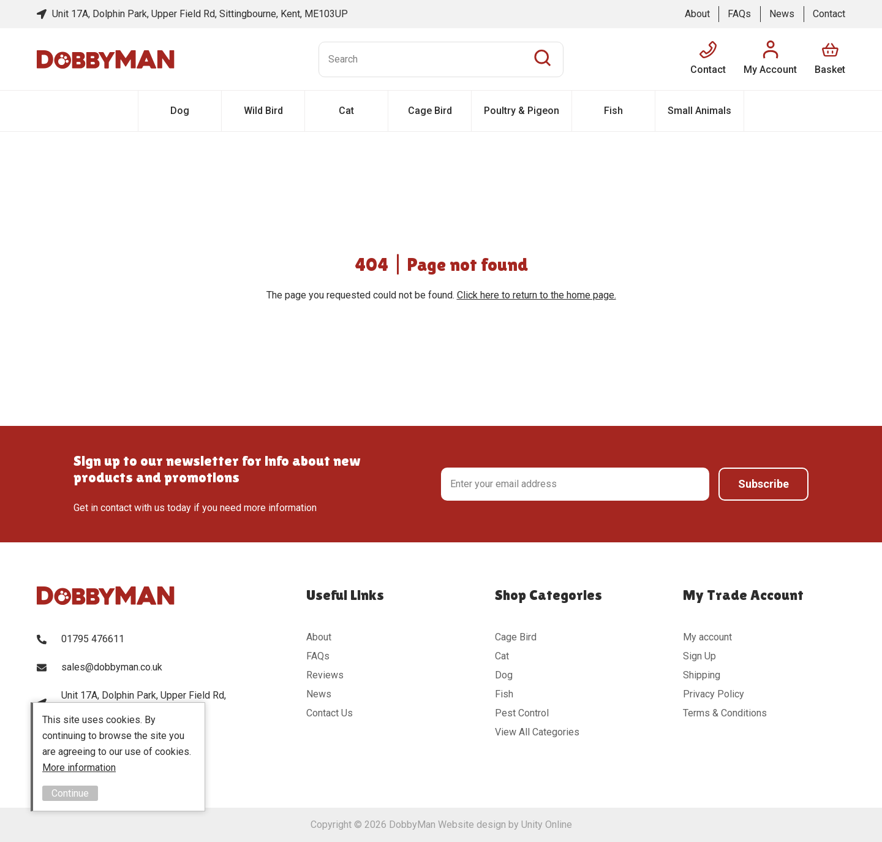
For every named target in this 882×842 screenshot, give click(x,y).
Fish (613, 110)
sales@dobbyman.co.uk (111, 667)
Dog (179, 110)
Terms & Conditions (725, 713)
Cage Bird (430, 110)
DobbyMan (106, 59)
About (697, 14)
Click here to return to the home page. (536, 295)
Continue (70, 793)
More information (79, 767)
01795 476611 (92, 639)
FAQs (739, 14)
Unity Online (546, 824)
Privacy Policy (713, 694)
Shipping (701, 675)
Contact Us (329, 713)
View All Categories (537, 732)
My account (707, 637)
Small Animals (699, 110)
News (781, 14)
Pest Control (522, 713)
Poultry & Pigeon (521, 110)
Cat (346, 110)
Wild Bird (263, 110)
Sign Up (699, 656)
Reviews (325, 675)
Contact (829, 14)
